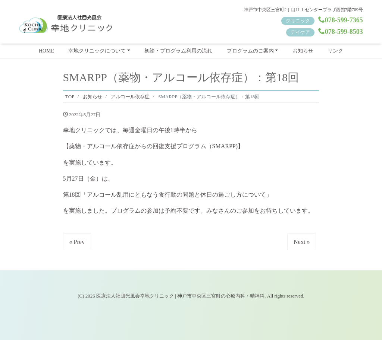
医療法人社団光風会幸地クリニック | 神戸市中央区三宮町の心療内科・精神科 (180, 296)
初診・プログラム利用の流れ (178, 51)
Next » (302, 242)
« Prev (77, 242)
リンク (335, 51)
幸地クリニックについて (97, 51)
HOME (46, 51)
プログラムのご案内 (250, 51)
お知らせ (302, 51)
